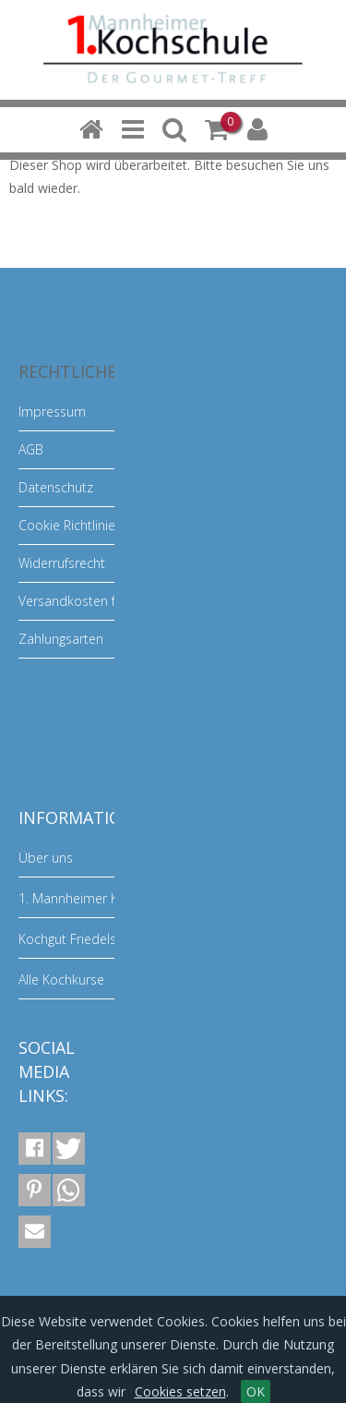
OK (255, 1391)
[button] (34, 1148)
